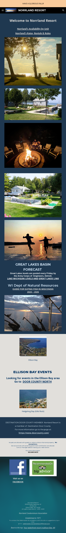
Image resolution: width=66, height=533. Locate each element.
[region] (33, 3)
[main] (33, 20)
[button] (2, 10)
